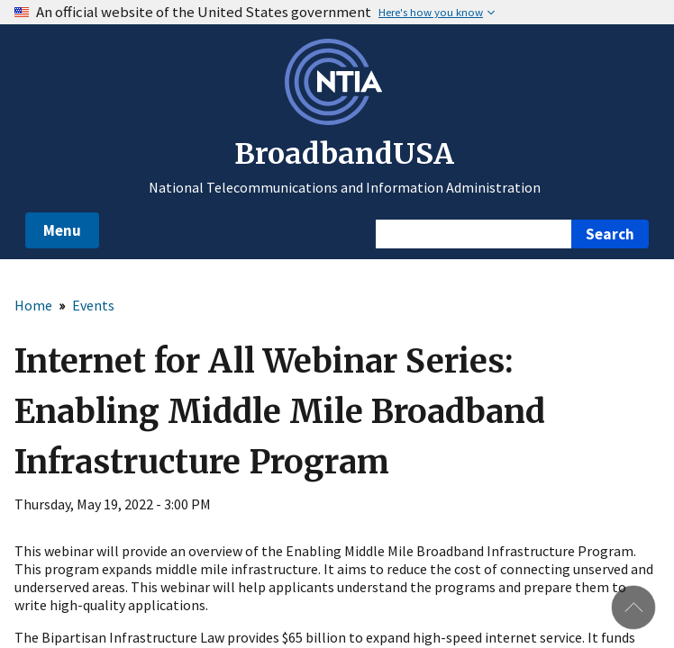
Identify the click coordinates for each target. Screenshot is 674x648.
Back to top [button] (633, 607)
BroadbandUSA (344, 154)
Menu (62, 230)
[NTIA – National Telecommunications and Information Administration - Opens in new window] (337, 120)
